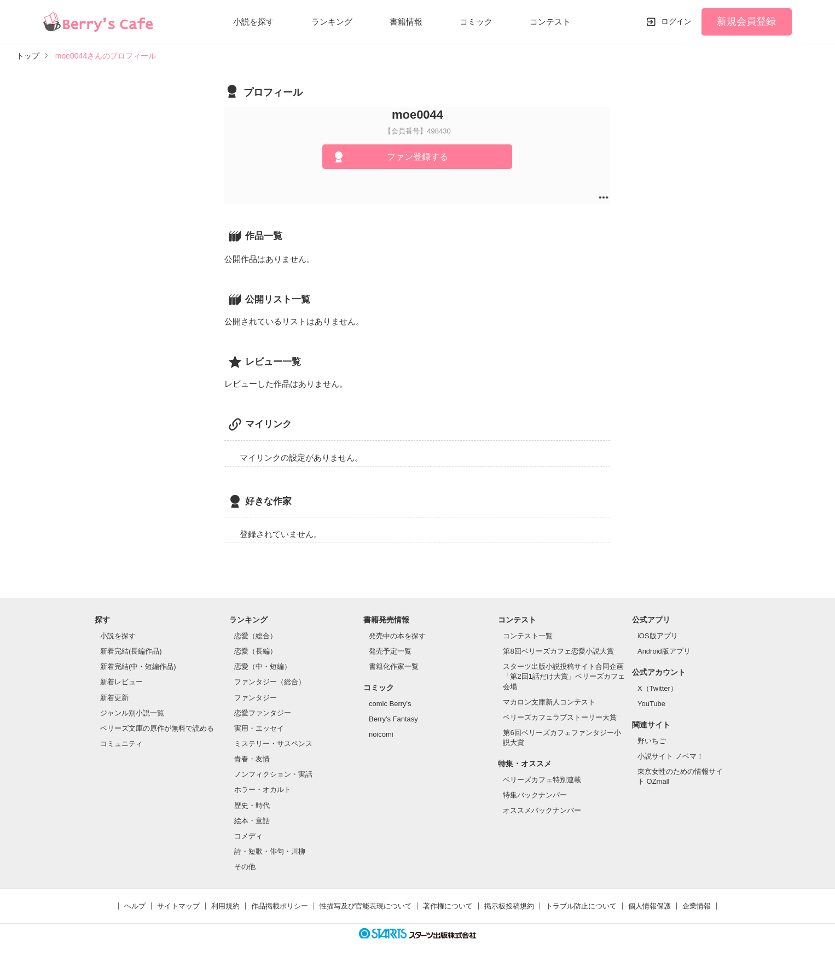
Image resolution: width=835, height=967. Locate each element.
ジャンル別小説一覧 (132, 713)
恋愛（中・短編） (262, 666)
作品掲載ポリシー (279, 906)
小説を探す (253, 21)
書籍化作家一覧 (394, 666)
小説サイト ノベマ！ (670, 756)
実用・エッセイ (259, 728)
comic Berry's (390, 704)
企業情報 (696, 906)
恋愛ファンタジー (262, 713)
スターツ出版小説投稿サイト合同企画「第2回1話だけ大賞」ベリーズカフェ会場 (563, 676)
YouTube (651, 704)
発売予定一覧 (390, 651)
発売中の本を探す (397, 636)
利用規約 (225, 906)
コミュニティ (121, 743)
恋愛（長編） (255, 651)
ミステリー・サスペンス (273, 743)
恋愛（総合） (255, 636)
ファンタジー (255, 698)
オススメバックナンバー (542, 810)
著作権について (448, 906)
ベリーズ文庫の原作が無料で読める (157, 728)
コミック (476, 21)
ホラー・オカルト (262, 789)
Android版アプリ (664, 651)
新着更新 (114, 698)
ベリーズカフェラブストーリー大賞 (560, 717)
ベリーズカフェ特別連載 (542, 780)
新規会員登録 (746, 21)
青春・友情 (252, 759)
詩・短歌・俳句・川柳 (269, 851)
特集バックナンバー (535, 795)
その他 (245, 867)
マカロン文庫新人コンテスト (549, 702)
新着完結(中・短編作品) (138, 666)
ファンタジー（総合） (269, 682)
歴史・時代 (252, 805)
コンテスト (550, 21)
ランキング (331, 21)
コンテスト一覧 (528, 636)
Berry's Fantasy (393, 719)
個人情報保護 (649, 906)
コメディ (248, 836)
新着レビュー (121, 682)
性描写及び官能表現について (366, 906)
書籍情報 (406, 21)
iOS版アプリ (657, 636)
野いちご (651, 741)
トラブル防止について (581, 906)
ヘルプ (135, 906)
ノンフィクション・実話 (273, 774)
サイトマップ (178, 906)
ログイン (676, 21)
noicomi (381, 734)
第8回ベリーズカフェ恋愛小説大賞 (558, 651)
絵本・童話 (252, 821)
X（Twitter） (657, 688)
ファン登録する (417, 156)
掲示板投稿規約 (509, 906)
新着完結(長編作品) (131, 651)
